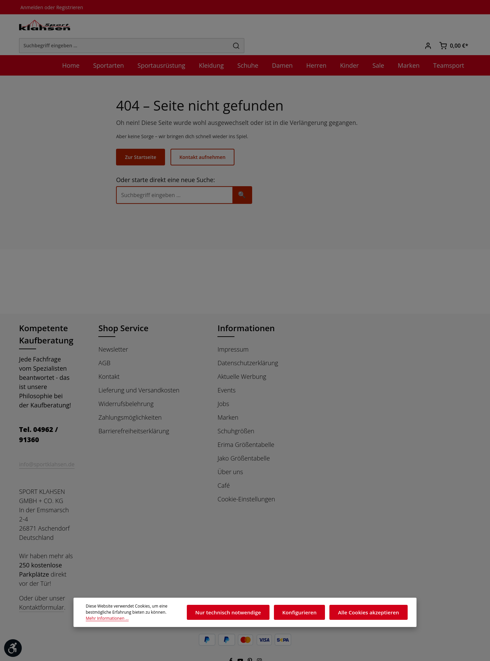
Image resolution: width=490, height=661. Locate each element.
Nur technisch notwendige (243, 614)
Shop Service (124, 311)
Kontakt (108, 359)
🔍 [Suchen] (246, 177)
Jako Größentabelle (243, 441)
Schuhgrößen (235, 414)
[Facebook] (231, 639)
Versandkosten (322, 655)
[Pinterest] (250, 639)
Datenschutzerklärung (247, 346)
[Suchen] (350, 26)
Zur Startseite (144, 140)
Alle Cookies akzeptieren (372, 614)
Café (223, 468)
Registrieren (67, 7)
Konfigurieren (308, 614)
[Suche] (179, 178)
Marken (227, 400)
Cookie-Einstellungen (246, 482)
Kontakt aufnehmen (205, 140)
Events (226, 373)
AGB (104, 346)
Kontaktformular (41, 584)
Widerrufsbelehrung (125, 387)
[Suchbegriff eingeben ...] (237, 26)
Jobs (223, 387)
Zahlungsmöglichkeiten (130, 400)
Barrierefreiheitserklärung (133, 414)
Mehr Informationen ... (158, 617)
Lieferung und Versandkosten (138, 373)
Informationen (244, 311)
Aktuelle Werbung (241, 359)
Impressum (232, 332)
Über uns (230, 455)
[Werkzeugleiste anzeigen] (13, 648)
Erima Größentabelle (245, 427)
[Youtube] (241, 639)
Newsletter (113, 332)
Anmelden (31, 7)
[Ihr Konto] (428, 26)
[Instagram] (259, 639)
